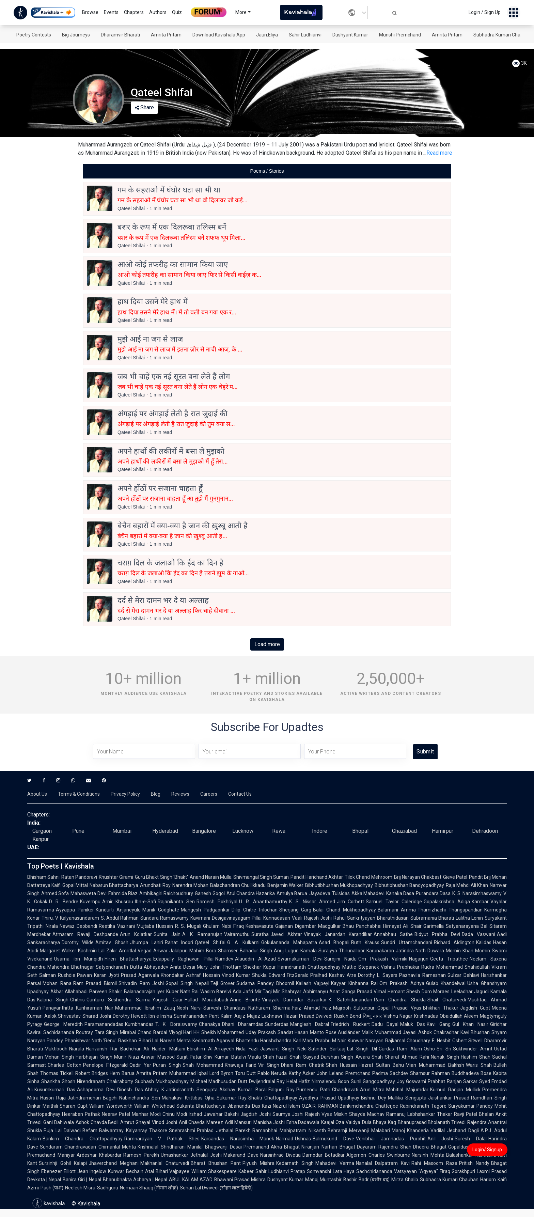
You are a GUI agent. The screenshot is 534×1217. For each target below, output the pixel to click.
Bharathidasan (393, 918)
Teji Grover (222, 983)
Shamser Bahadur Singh (245, 950)
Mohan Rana (57, 983)
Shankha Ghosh (58, 1081)
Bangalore (204, 831)
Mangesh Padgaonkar (205, 909)
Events (111, 12)
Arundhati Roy (155, 885)
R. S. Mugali (188, 926)
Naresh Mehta (175, 1040)
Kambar (480, 901)
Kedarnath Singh (295, 1163)
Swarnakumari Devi (300, 959)
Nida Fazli (247, 1048)
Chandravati (345, 1089)
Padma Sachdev (390, 1073)
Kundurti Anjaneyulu (118, 909)
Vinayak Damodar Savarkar (294, 999)
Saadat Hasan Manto (301, 1032)
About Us (37, 794)
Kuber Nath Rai (182, 991)
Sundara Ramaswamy (164, 918)
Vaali (297, 918)
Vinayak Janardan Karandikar (338, 934)
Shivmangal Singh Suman (261, 877)
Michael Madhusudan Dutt (218, 1081)
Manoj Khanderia (410, 1130)
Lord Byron (221, 1073)
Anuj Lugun (286, 950)
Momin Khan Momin (468, 950)
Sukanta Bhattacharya (200, 1106)
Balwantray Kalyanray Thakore (133, 1130)
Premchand (358, 1073)
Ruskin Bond (347, 1016)
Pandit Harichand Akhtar (316, 877)
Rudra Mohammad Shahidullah (455, 967)
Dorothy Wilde (78, 942)
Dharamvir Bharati (120, 34)
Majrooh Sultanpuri (354, 1008)
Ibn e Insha (160, 1016)
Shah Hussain (341, 1065)
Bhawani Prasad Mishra (240, 1179)
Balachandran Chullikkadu (238, 885)
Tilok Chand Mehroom (368, 877)
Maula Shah (261, 1057)
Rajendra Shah (394, 1147)
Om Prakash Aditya (401, 983)
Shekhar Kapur (259, 967)
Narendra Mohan (190, 885)
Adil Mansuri (238, 1122)
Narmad (284, 1138)
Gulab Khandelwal (446, 983)
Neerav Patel (116, 1114)
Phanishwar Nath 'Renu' (90, 1040)
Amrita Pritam (166, 34)
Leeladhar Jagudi (470, 991)
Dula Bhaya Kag (379, 1122)
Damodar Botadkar (323, 1155)
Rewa (278, 831)
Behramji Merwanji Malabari (359, 1130)
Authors (158, 12)
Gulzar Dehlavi (463, 975)
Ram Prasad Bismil (95, 983)
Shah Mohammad (203, 1065)
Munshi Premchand (400, 34)
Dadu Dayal (385, 1024)
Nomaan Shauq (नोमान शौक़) (149, 1187)
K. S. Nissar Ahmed (312, 901)
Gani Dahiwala (58, 1122)
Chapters (134, 12)
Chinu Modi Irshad (182, 1114)
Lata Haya (344, 1171)
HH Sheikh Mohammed (218, 1032)
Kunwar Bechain (125, 1171)
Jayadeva (319, 893)
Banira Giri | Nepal (82, 1179)
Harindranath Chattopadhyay (309, 967)
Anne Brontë (245, 999)
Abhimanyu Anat (321, 991)
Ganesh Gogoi (209, 893)
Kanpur (40, 839)
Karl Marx (303, 1040)
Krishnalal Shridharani (162, 1147)
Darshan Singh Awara (345, 1057)
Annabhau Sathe (393, 934)
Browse (90, 12)
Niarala (76, 1048)
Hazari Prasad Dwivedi (308, 1016)
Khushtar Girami (116, 877)
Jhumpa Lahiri (146, 942)
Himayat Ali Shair (402, 926)
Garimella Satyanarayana (451, 926)
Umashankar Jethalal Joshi (191, 1155)
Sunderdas (276, 1024)
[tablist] (267, 171)
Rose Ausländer (343, 1032)
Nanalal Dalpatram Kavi (383, 1163)
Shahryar (291, 991)
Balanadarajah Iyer (144, 991)
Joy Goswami (411, 1081)
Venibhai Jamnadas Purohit (391, 1138)
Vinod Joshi (164, 1122)
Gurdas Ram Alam (400, 1048)
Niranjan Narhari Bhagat (328, 1147)
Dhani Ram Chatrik (302, 1065)
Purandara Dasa (433, 893)
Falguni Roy (281, 1089)
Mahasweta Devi (88, 893)
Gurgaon (42, 831)
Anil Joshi (440, 1138)
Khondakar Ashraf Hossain (190, 975)
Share (144, 107)
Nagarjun (418, 959)
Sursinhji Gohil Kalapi (63, 1163)
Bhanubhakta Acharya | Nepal (135, 1179)
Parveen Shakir (105, 991)
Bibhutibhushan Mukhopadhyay (339, 885)
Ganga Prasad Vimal (364, 991)
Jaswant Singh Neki (283, 1048)
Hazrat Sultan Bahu (381, 1065)
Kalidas (483, 942)
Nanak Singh (445, 1057)
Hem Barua (122, 1073)
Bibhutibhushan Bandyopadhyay (409, 885)
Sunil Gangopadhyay (373, 1081)
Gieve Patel (455, 877)
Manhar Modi (146, 1114)
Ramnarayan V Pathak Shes (162, 1138)
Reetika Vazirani (117, 926)
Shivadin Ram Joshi (141, 983)
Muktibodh (56, 1048)
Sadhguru (107, 1187)
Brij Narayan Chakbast (417, 877)
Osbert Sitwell (467, 1040)
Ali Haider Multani (164, 1048)
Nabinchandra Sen (139, 1098)
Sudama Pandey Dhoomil (265, 983)
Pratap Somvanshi (310, 1171)
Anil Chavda (192, 1122)
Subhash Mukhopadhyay (161, 1081)
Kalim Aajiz (233, 1016)
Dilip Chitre (244, 909)
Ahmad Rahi (415, 1057)
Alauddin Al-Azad (255, 959)
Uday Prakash (261, 1032)
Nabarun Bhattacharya (114, 885)
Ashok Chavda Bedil (97, 1122)
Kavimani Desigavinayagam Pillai (225, 918)
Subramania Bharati (432, 918)
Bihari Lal (148, 1040)
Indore (319, 831)
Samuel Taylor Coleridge (394, 901)
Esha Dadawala (303, 1122)
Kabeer (246, 1171)
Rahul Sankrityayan (354, 918)
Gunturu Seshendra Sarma (119, 999)
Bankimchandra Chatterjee (369, 1106)
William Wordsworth (110, 1106)
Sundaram (51, 1147)
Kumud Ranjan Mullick (455, 1089)
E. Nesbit (441, 1040)
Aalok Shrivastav (62, 1016)
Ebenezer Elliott (58, 1171)
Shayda (357, 1114)
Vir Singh (268, 1065)
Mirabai (128, 1032)
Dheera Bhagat (430, 1147)
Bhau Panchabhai (362, 926)
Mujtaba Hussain (155, 926)
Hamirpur (442, 831)
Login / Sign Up (485, 12)
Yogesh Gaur (167, 999)
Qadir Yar (140, 1065)
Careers (208, 794)
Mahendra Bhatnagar (70, 967)
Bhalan (486, 1114)
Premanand (256, 1147)
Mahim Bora (202, 950)
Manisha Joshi (269, 1122)
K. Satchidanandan (350, 999)
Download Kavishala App (218, 34)
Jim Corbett (350, 901)
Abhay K (154, 1089)
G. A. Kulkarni (243, 942)
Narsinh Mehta (428, 1155)
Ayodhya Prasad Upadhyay (329, 1098)
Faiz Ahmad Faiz (311, 1008)
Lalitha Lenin (469, 918)
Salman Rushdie (57, 975)
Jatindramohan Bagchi (92, 1098)
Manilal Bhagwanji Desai (214, 1147)
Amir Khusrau (118, 901)
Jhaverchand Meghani (114, 1163)
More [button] (241, 12)
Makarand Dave (240, 1155)
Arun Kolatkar (136, 934)
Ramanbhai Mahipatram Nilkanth (289, 1130)
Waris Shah (479, 1065)
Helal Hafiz (298, 1081)
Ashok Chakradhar (438, 1032)
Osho (429, 1048)
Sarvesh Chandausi (225, 1008)
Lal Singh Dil (362, 1048)
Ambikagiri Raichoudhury (166, 893)
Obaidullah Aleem (459, 1016)
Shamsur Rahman (430, 1073)
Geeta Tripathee (449, 959)
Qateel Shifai (210, 942)
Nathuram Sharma (269, 1008)
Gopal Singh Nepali (187, 983)
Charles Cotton (64, 1065)
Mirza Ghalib (404, 1179)
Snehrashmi (182, 1130)
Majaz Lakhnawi (264, 1016)
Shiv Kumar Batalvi (224, 1057)
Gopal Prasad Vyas (399, 1008)
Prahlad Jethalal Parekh (224, 1130)
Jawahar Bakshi (221, 1114)
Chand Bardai (152, 1032)
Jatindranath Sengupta (192, 1089)
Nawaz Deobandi (78, 926)
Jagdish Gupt (475, 1008)
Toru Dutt (245, 1073)
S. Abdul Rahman (120, 918)
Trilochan (268, 909)
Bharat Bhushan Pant (216, 1163)
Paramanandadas (103, 1024)
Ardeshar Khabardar (99, 1155)
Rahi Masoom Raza (434, 1163)
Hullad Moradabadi (206, 999)
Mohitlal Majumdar (407, 1089)
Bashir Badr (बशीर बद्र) (366, 1179)
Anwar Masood (157, 1057)
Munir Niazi (126, 1057)
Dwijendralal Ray (267, 1081)
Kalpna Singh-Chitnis (61, 999)
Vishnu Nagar (397, 1016)
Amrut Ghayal (135, 1122)
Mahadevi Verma (334, 1163)
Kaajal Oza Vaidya (340, 1122)
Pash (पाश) (52, 1187)
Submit (425, 751)
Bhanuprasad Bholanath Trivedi (432, 1122)
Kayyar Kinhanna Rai (354, 983)
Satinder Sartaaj (326, 1048)
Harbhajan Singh (94, 1057)
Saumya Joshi (288, 1114)
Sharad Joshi (96, 1016)
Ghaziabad (404, 831)
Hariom (488, 1179)
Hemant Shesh (404, 991)
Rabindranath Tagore (423, 1106)
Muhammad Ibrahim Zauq (145, 1008)
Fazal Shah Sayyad (297, 1057)
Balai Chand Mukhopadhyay (344, 909)
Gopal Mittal (75, 885)
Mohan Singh (59, 1057)
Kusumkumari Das (54, 1089)
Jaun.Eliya (267, 34)
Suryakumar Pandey (470, 1106)
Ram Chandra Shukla (400, 999)
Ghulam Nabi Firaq (223, 926)
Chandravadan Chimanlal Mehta (100, 1147)
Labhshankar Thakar (429, 1114)
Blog (155, 794)
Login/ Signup (487, 1149)
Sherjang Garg (295, 909)
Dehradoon (485, 831)
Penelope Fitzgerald (105, 1065)
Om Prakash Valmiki (383, 959)
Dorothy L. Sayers (377, 975)
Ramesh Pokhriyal (217, 901)
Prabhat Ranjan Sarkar (452, 1081)
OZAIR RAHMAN (319, 1106)
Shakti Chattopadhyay (272, 1098)
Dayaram (367, 1147)
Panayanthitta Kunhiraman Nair (78, 1008)
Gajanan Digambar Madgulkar (308, 926)
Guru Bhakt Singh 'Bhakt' (161, 877)
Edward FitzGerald (289, 975)
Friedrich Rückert (350, 1024)
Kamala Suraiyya (318, 950)
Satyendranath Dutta (119, 967)
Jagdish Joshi (255, 1114)
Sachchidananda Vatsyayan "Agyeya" (397, 1171)
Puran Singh (167, 1065)
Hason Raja (53, 1098)
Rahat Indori (179, 942)
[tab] (267, 171)
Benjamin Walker (285, 885)
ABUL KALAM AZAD (191, 1179)
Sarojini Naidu (340, 959)
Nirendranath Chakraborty (105, 1081)
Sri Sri (444, 1048)
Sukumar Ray (232, 1098)
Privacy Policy (125, 794)
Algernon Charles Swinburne (378, 1155)
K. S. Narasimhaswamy (477, 893)
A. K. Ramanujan (202, 934)
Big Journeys (76, 34)
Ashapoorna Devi (96, 1089)
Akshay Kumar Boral (242, 1089)
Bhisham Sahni (43, 877)
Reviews (180, 794)
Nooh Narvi (189, 1008)
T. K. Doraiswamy (176, 1024)
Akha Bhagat (285, 1147)
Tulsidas (341, 893)
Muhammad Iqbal (188, 1073)
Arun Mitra (372, 1089)
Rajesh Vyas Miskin (326, 1114)
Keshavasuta (259, 926)
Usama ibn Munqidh (78, 959)
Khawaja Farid (240, 1065)
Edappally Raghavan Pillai (183, 959)
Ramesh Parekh (141, 1155)
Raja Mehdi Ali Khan (467, 885)
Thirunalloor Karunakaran (366, 950)
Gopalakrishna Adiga (447, 901)
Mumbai (121, 831)
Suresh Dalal (471, 1138)
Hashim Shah (475, 1057)
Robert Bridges (91, 1073)
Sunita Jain (167, 934)
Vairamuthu (237, 934)
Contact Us (240, 794)
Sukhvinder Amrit (472, 1048)
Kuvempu (90, 901)
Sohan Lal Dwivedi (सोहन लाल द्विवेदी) (216, 1187)
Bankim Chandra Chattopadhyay (83, 1138)
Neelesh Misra (80, 1187)
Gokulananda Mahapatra (289, 942)
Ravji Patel (465, 1114)
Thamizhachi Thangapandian (450, 909)
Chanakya (209, 1024)
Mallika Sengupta (407, 1098)
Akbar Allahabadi (69, 991)
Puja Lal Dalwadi (62, 1130)
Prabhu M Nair (330, 1040)
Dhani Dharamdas (242, 1024)
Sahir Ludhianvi (305, 34)
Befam (89, 1130)
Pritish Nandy (474, 1163)
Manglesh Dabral (309, 1024)
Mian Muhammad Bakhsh (435, 1065)
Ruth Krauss (365, 942)
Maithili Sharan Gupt (65, 1106)
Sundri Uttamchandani (406, 942)
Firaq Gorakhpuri (457, 1171)
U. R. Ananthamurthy (263, 901)
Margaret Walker (58, 950)
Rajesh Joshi (318, 918)
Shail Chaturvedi (446, 999)
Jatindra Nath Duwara (420, 950)
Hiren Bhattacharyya (128, 959)
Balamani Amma (397, 909)
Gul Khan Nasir (470, 1024)
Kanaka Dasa (400, 893)
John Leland (330, 1073)
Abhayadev (156, 967)
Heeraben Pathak (81, 1114)
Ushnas (303, 1138)
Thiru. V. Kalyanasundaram (70, 918)
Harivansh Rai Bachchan (114, 1048)
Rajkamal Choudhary (407, 1040)
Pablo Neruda (272, 1073)
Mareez (214, 1122)
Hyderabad (165, 831)
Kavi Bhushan (475, 1032)
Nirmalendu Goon (330, 1081)
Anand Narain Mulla (211, 877)
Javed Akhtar (286, 934)
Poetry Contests (33, 34)
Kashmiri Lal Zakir (97, 950)
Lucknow (242, 831)
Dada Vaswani (478, 934)
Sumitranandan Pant (196, 1016)
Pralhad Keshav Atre (333, 975)
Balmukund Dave (333, 1138)
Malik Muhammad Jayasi (389, 1032)
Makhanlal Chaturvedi (164, 1163)
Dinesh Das (130, 1089)
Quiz (177, 12)
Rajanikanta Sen (176, 901)
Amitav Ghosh (111, 942)
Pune (78, 831)
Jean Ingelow (92, 1171)
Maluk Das (412, 1024)
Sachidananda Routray (68, 1032)
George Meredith (63, 1024)
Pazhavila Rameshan (422, 975)
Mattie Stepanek (360, 967)
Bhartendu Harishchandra (264, 1040)
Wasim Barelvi (215, 991)
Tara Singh (107, 1032)
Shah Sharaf (386, 1057)
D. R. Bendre (63, 901)
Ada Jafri (243, 991)
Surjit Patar (189, 1057)
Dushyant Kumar (350, 34)
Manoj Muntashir (323, 1179)
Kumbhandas (139, 1024)
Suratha (260, 934)
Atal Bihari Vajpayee (167, 1171)
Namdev (224, 959)
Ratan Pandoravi (79, 877)
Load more (267, 644)
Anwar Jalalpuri (170, 950)
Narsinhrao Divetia (280, 1155)
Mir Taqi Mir (267, 991)
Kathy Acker (302, 1073)
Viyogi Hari (180, 1032)
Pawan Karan (92, 975)
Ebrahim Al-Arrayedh (210, 1048)
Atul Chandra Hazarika (250, 893)
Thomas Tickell (57, 1073)
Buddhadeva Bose (471, 1073)
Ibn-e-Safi (145, 901)
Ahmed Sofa (55, 893)
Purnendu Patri (313, 1089)
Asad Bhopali (334, 942)
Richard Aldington (454, 942)
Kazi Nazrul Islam (281, 1106)
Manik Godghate (160, 909)
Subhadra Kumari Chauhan (502, 34)
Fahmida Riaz (123, 893)
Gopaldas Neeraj (466, 1147)
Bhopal (360, 831)
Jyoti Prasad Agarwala (133, 975)
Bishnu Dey (373, 1098)
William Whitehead (154, 1106)
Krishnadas (426, 1016)
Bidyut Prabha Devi (437, 934)
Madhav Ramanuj (386, 1114)
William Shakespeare (214, 1171)
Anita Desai (182, 967)
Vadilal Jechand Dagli (454, 1130)
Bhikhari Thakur (440, 1008)
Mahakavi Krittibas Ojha (188, 1098)
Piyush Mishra (258, 1163)
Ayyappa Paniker (75, 909)
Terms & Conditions (79, 794)
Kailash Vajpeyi (313, 983)
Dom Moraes (436, 991)
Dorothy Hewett (130, 1016)
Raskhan (127, 1040)
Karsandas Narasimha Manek (237, 1138)
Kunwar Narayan (365, 1040)
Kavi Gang (439, 1024)
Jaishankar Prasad (449, 1098)
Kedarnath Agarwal (213, 1040)
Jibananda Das (243, 1106)
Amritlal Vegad (135, 950)
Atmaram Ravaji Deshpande (85, 934)
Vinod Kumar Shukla (244, 975)
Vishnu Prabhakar (400, 967)
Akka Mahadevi (367, 893)
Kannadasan (276, 918)
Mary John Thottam (219, 967)
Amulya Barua (292, 893)
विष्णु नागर (372, 1016)
